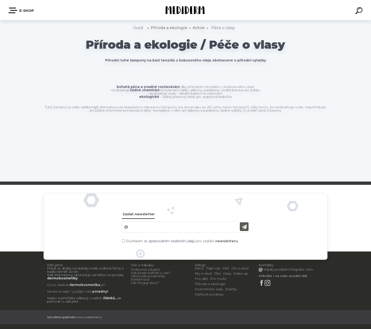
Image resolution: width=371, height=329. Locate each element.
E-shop (21, 10)
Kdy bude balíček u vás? (150, 272)
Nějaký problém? (277, 269)
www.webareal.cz (89, 317)
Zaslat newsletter (139, 214)
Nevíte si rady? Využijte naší (69, 291)
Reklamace (140, 279)
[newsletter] (244, 227)
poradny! (99, 291)
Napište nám (302, 269)
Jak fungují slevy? (145, 282)
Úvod (138, 28)
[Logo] (185, 10)
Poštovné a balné (145, 269)
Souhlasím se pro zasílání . (182, 241)
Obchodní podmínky (148, 276)
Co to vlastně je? (76, 285)
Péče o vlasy (223, 28)
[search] (359, 11)
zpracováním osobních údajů (172, 241)
